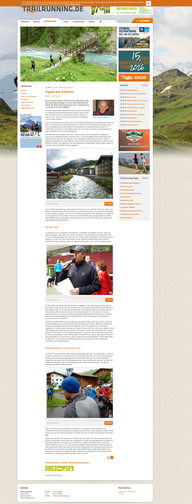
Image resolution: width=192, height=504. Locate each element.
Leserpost (25, 99)
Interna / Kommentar (29, 96)
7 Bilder (109, 300)
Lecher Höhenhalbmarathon (63, 87)
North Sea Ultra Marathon (136, 114)
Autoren (24, 93)
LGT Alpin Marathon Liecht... (131, 193)
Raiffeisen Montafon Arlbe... (130, 204)
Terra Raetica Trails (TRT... (130, 214)
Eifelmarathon (125, 197)
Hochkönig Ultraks (127, 190)
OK (148, 3)
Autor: (100, 117)
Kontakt (121, 494)
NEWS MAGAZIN (27, 108)
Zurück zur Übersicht (53, 475)
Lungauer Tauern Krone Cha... (131, 211)
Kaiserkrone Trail (126, 200)
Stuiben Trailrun (132, 125)
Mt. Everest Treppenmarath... (137, 93)
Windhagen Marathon (134, 121)
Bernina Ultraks (126, 218)
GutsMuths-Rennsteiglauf (136, 107)
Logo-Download (27, 102)
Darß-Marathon (132, 90)
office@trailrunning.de (61, 496)
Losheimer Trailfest (127, 207)
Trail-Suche (25, 105)
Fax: (46, 494)
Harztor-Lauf (131, 97)
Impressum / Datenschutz (128, 492)
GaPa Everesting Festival (136, 104)
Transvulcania (132, 111)
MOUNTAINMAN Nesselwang (137, 100)
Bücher (23, 91)
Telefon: (48, 492)
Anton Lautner (55, 96)
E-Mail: (47, 496)
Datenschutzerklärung (72, 4)
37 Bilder (108, 423)
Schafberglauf (132, 118)
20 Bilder (108, 204)
